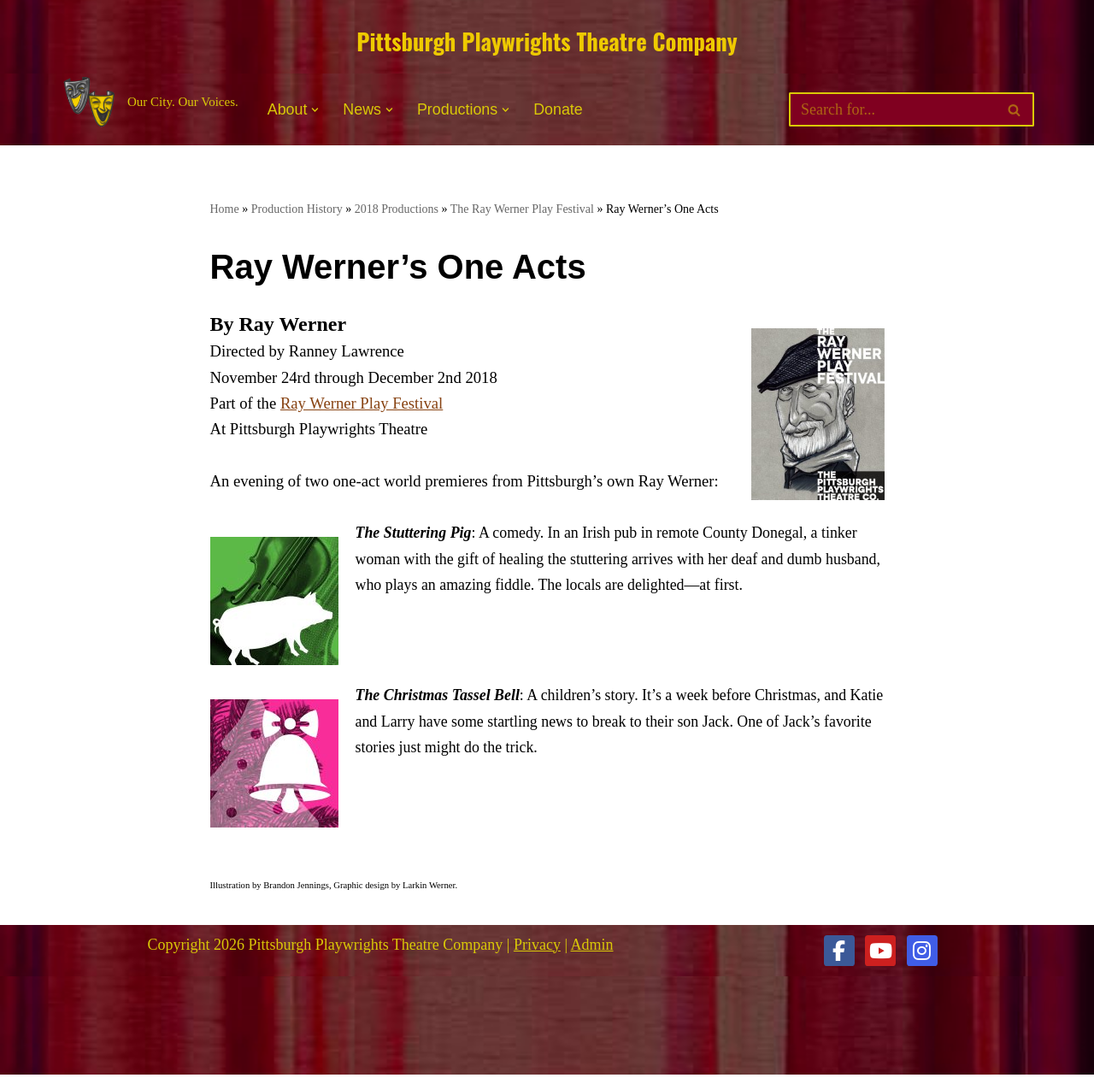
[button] (316, 110)
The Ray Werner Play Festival (522, 209)
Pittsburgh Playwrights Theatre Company (546, 41)
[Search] (892, 110)
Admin (592, 947)
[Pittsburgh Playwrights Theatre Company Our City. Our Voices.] (149, 103)
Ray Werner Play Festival (361, 405)
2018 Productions (396, 209)
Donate (560, 110)
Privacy (537, 947)
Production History (297, 209)
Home (224, 209)
